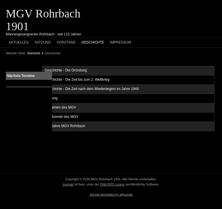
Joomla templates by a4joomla (111, 194)
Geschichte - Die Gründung (66, 70)
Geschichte (93, 42)
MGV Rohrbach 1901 (43, 20)
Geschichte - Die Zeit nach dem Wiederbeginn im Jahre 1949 (92, 89)
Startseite (33, 53)
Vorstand (66, 42)
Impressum (120, 42)
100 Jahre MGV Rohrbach (65, 126)
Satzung (42, 42)
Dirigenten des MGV (60, 107)
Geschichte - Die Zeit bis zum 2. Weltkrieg (77, 80)
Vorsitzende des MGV (61, 117)
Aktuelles (19, 42)
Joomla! (68, 184)
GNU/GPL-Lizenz (112, 184)
